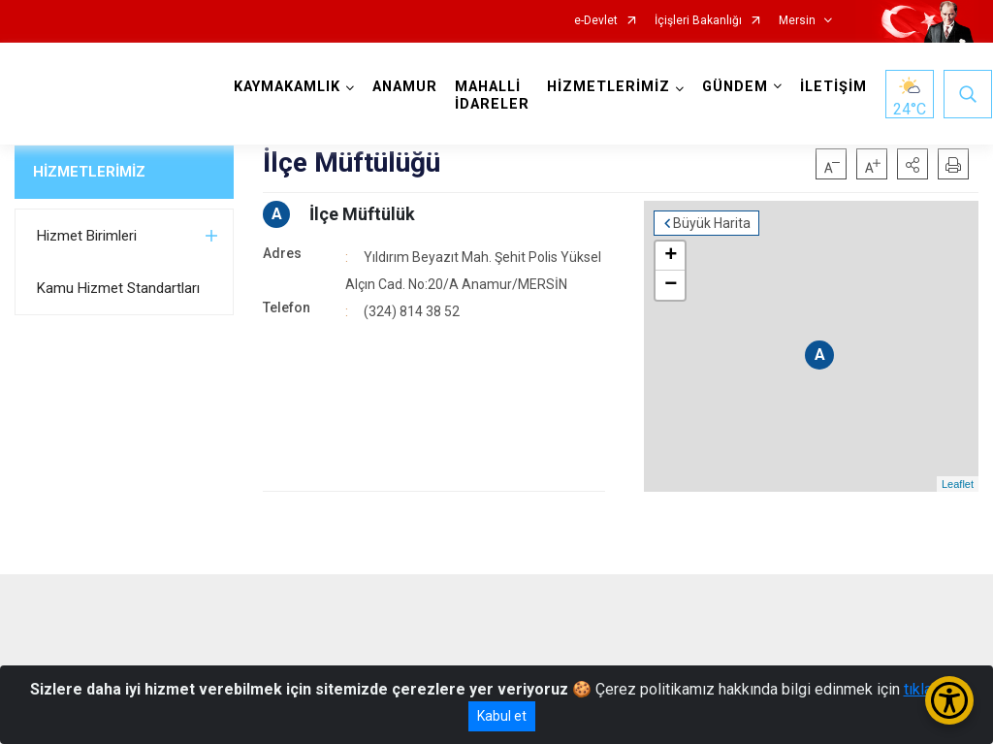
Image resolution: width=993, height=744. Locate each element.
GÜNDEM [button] (735, 87)
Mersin (797, 21)
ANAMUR (404, 87)
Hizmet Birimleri (87, 235)
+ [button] (670, 256)
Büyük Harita (712, 223)
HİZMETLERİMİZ (89, 171)
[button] (912, 163)
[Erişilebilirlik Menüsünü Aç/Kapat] (949, 700)
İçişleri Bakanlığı (698, 21)
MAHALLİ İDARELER (492, 96)
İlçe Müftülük (362, 214)
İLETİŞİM (833, 87)
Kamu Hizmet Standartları (118, 288)
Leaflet (958, 484)
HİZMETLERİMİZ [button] (608, 87)
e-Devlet (596, 21)
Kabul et (502, 716)
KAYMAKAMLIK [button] (287, 87)
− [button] (670, 285)
